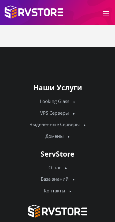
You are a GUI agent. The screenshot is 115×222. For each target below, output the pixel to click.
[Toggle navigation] (106, 12)
